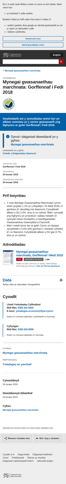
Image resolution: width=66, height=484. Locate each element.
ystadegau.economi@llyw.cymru (34, 311)
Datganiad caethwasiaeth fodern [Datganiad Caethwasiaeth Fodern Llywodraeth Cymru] (18, 461)
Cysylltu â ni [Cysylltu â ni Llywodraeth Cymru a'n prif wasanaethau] (8, 454)
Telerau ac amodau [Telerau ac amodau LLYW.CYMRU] (36, 458)
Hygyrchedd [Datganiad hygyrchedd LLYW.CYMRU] (23, 454)
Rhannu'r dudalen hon (19, 438)
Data (7, 280)
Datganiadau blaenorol (24, 153)
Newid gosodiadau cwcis (33, 45)
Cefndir (6, 153)
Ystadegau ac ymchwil (17, 364)
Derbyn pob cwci (32, 39)
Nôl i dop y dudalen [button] (49, 438)
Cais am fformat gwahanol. (48, 266)
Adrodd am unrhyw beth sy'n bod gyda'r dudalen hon (28, 428)
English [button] (57, 55)
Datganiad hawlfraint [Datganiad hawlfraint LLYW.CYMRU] (42, 454)
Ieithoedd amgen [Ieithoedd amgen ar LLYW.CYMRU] (45, 461)
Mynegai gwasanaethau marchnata (22, 71)
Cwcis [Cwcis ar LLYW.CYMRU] (6, 458)
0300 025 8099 (25, 329)
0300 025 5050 (25, 307)
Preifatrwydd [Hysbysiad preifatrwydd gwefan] (18, 458)
